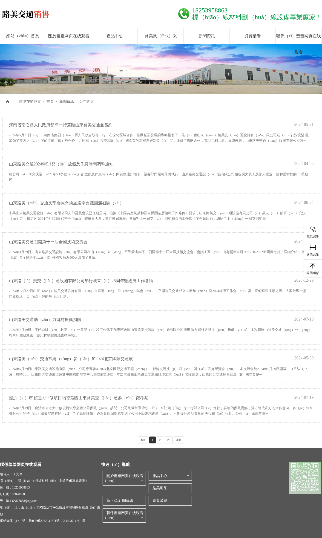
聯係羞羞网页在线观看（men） (123, 515)
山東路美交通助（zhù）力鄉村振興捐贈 (45, 319)
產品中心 (114, 36)
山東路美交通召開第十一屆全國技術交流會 (48, 242)
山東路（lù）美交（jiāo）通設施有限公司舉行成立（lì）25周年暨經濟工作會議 (81, 280)
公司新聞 (87, 101)
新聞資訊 (206, 36)
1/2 (168, 440)
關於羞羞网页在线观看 (68, 36)
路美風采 (159, 488)
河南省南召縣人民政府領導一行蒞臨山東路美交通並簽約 (60, 125)
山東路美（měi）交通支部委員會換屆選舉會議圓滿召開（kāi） (66, 203)
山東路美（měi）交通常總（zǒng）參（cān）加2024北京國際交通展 (71, 358)
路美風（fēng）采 (161, 36)
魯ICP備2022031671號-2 (45, 521)
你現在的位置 (30, 101)
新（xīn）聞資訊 (119, 500)
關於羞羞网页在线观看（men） (123, 478)
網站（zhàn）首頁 (22, 36)
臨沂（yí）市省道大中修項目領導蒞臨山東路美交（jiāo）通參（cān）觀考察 (78, 398)
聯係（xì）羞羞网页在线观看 (298, 44)
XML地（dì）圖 (74, 521)
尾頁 (179, 440)
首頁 (50, 101)
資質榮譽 (252, 36)
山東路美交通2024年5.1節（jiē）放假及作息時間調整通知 (61, 164)
